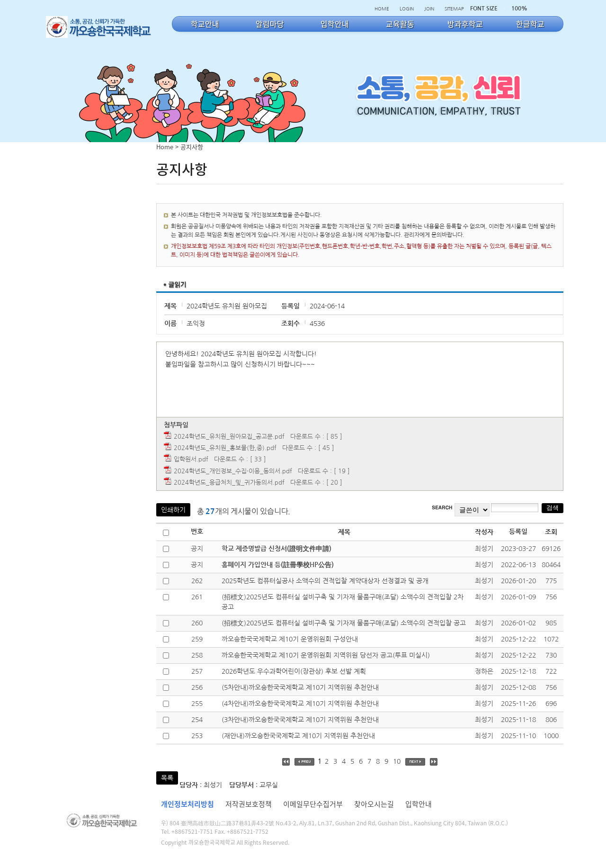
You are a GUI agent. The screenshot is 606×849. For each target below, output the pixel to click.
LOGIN (407, 8)
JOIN (429, 8)
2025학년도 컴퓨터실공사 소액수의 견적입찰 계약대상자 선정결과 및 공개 (325, 581)
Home (164, 146)
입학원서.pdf (191, 459)
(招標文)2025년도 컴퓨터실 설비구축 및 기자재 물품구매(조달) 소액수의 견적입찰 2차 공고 (342, 602)
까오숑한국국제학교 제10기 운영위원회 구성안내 (290, 639)
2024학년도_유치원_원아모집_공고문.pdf (229, 437)
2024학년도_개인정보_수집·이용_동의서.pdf (233, 471)
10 (397, 761)
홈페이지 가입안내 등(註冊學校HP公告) (278, 564)
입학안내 (418, 804)
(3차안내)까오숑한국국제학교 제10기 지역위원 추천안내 (300, 719)
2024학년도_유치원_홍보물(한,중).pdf (225, 448)
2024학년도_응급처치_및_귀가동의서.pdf (229, 482)
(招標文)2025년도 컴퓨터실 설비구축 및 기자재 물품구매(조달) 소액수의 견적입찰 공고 (344, 623)
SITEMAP (454, 8)
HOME (381, 8)
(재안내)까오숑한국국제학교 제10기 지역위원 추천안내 (298, 735)
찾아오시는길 (374, 804)
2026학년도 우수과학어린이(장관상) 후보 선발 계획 (294, 671)
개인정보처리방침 (187, 804)
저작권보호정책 (248, 804)
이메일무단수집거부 (313, 804)
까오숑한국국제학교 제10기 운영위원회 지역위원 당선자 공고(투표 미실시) (326, 655)
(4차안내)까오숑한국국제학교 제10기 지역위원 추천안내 (300, 703)
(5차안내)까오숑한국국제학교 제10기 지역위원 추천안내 (300, 687)
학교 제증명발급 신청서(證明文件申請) (276, 548)
